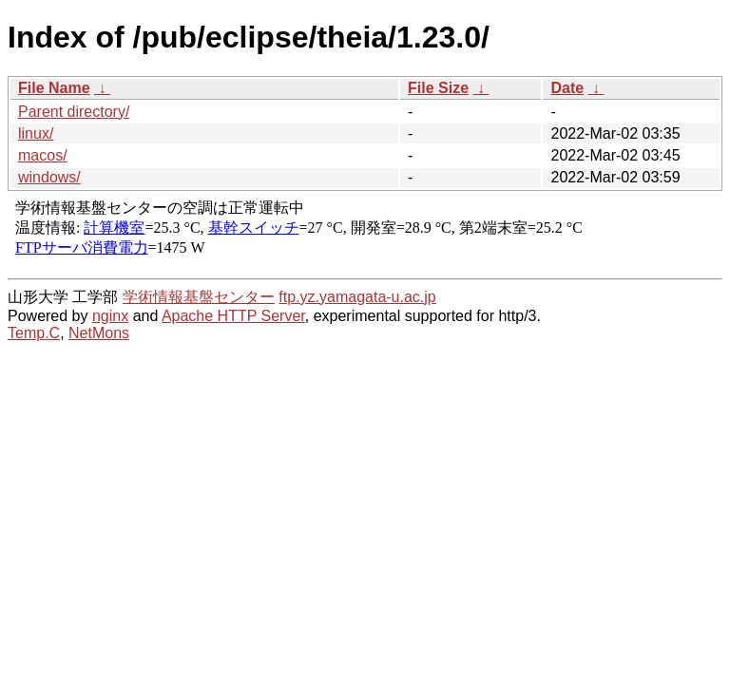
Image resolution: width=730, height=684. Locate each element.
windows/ (49, 177)
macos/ (42, 155)
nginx (110, 316)
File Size (438, 88)
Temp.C (34, 333)
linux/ (35, 133)
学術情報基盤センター (199, 297)
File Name (54, 88)
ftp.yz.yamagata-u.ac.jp (357, 297)
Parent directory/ (73, 112)
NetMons (98, 333)
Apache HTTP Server (233, 316)
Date (567, 88)
